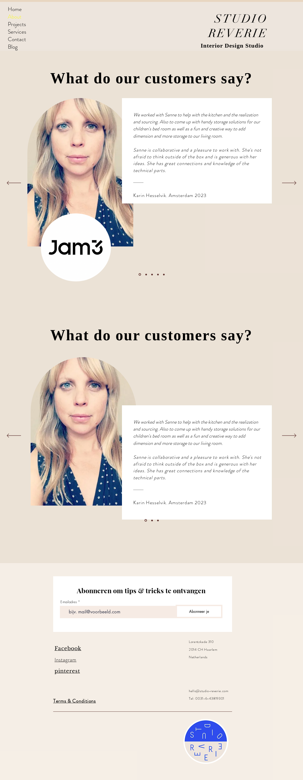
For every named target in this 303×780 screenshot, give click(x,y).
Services (17, 31)
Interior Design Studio (232, 45)
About (14, 16)
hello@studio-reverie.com (209, 690)
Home (15, 9)
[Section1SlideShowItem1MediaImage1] (140, 274)
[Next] (289, 183)
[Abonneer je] (199, 611)
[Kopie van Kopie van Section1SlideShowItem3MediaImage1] (164, 274)
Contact (17, 39)
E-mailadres (68, 602)
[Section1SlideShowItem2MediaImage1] (146, 274)
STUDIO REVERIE (238, 26)
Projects (17, 24)
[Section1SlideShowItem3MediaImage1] (158, 520)
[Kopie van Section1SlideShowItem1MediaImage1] (152, 274)
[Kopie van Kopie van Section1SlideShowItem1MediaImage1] (158, 274)
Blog (13, 47)
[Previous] (14, 183)
